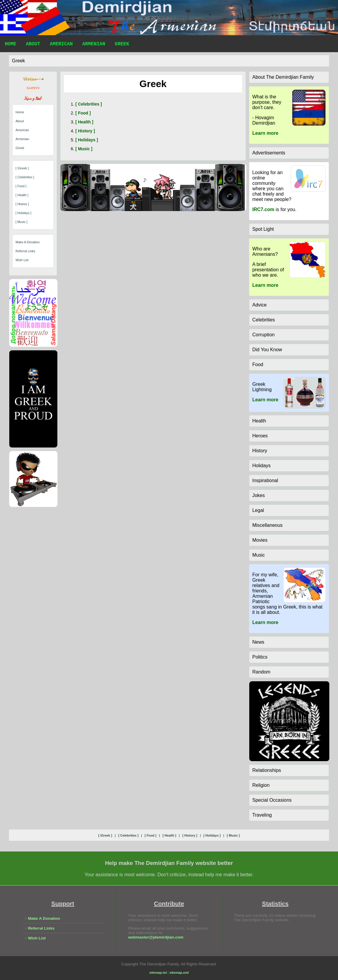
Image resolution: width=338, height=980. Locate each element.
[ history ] (22, 204)
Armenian (93, 44)
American (61, 44)
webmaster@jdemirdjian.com (155, 937)
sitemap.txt (158, 972)
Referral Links (25, 251)
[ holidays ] (23, 213)
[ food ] (21, 186)
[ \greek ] (22, 168)
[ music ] (21, 222)
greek (18, 60)
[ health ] (22, 195)
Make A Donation (28, 242)
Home (10, 44)
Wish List (22, 260)
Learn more (265, 133)
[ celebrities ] (25, 177)
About (33, 44)
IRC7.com (263, 209)
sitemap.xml (179, 972)
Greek (122, 44)
